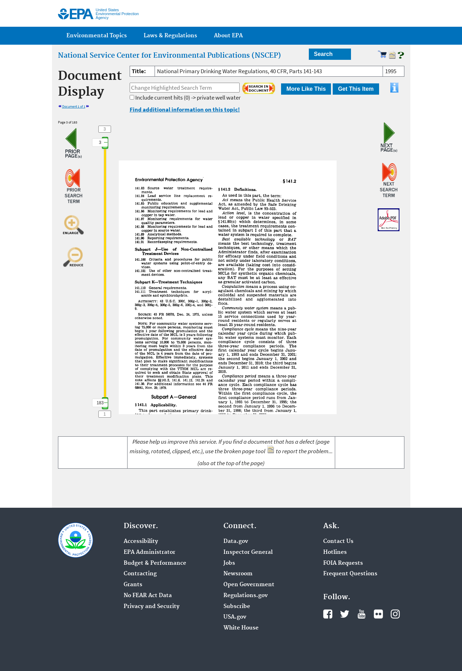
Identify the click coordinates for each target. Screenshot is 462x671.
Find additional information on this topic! (185, 109)
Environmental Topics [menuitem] (96, 35)
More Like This (306, 89)
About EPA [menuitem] (228, 35)
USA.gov (234, 617)
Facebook (327, 614)
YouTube (361, 614)
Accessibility (141, 541)
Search (323, 54)
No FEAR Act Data (148, 596)
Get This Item (355, 89)
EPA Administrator (149, 552)
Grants (133, 585)
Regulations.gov (245, 596)
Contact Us (338, 541)
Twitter (344, 614)
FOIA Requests (343, 563)
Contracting (140, 574)
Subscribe (236, 606)
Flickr (378, 614)
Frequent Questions (350, 574)
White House (241, 628)
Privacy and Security (152, 606)
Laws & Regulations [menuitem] (170, 35)
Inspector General (248, 552)
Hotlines (335, 552)
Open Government (248, 585)
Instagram (395, 614)
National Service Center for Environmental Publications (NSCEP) (169, 55)
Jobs (229, 563)
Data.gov (235, 541)
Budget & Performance (155, 563)
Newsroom (238, 574)
